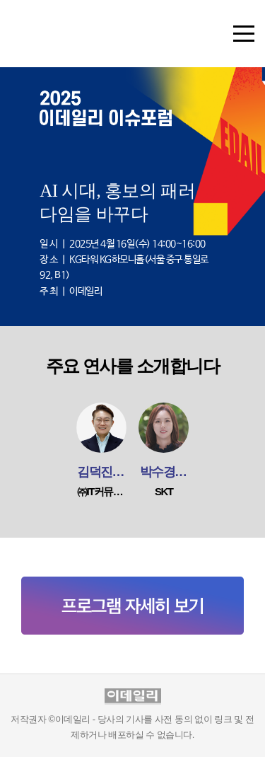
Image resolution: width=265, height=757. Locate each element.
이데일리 (133, 696)
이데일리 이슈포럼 (74, 40)
